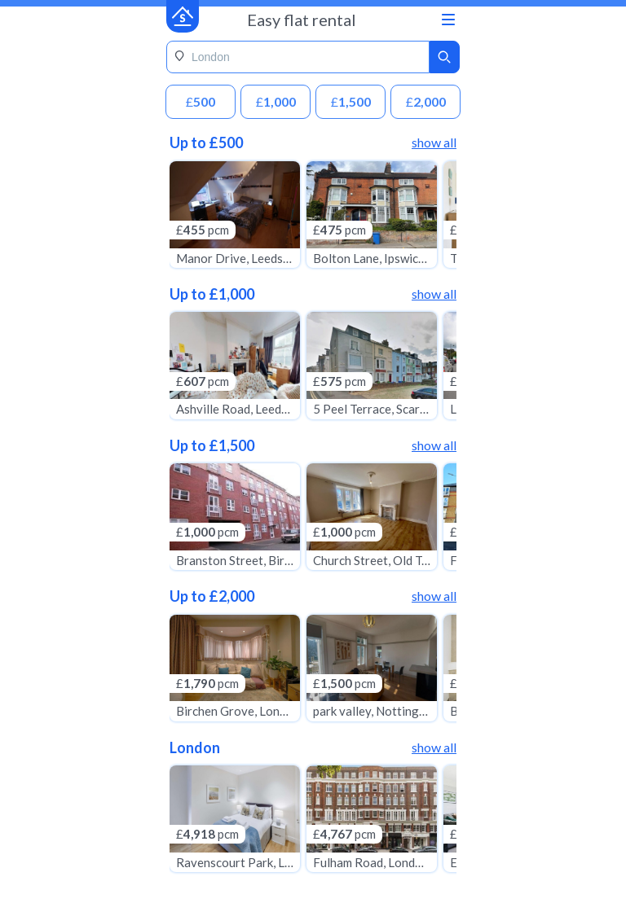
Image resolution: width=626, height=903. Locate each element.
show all (434, 142)
